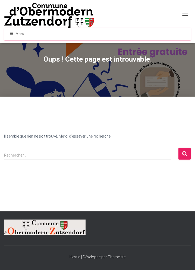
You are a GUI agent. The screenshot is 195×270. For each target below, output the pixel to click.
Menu (17, 34)
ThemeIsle (116, 257)
